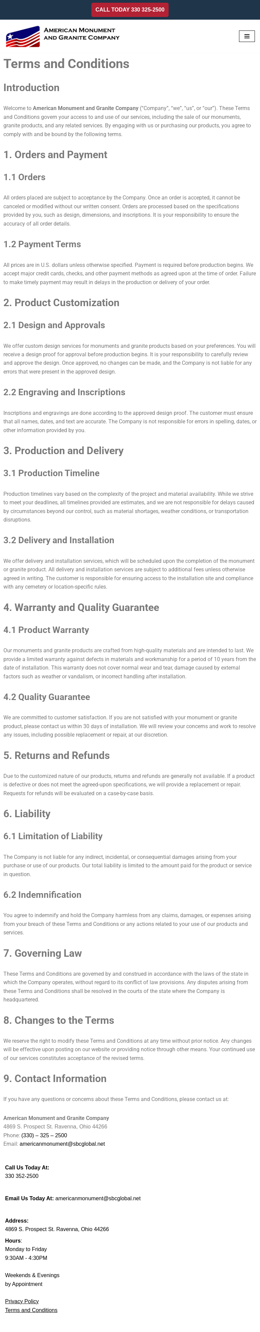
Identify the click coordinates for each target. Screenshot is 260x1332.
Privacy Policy (22, 1303)
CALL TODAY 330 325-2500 (130, 10)
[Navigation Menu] (247, 36)
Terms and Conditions (31, 1312)
